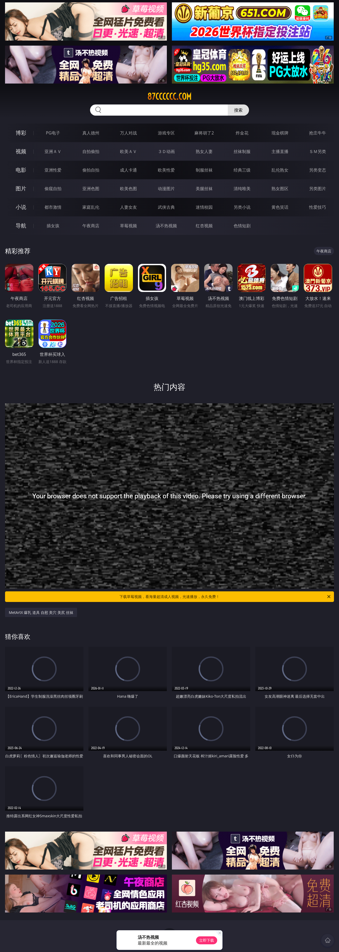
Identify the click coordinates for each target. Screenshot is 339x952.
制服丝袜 (204, 170)
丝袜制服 (242, 151)
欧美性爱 (166, 170)
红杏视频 (204, 226)
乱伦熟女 (279, 170)
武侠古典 (166, 207)
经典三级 (242, 170)
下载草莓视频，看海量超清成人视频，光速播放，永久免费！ (225, 596)
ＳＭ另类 (317, 151)
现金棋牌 (279, 133)
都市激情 (52, 207)
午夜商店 (90, 226)
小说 (21, 207)
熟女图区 (279, 188)
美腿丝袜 (204, 188)
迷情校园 (204, 207)
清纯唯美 (242, 188)
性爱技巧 (317, 207)
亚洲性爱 (52, 170)
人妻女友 (128, 207)
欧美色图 (128, 188)
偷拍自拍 (90, 170)
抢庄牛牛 (317, 133)
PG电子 (53, 133)
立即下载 (206, 940)
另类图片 (317, 188)
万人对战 (128, 133)
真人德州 (90, 133)
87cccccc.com (169, 96)
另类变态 (317, 170)
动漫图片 (166, 188)
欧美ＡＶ (128, 151)
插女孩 (53, 226)
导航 (21, 225)
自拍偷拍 (90, 151)
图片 (21, 188)
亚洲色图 (90, 188)
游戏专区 (166, 133)
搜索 (238, 110)
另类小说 (242, 207)
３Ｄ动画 (166, 151)
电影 (21, 169)
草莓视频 (128, 226)
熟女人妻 (204, 151)
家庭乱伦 (90, 207)
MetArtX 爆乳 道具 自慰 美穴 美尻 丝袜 (41, 612)
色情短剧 (242, 226)
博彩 (21, 132)
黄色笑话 (279, 207)
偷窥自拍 (52, 188)
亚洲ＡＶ (52, 151)
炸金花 (242, 133)
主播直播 (279, 151)
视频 (21, 151)
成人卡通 (128, 170)
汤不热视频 (166, 226)
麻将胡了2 (204, 133)
